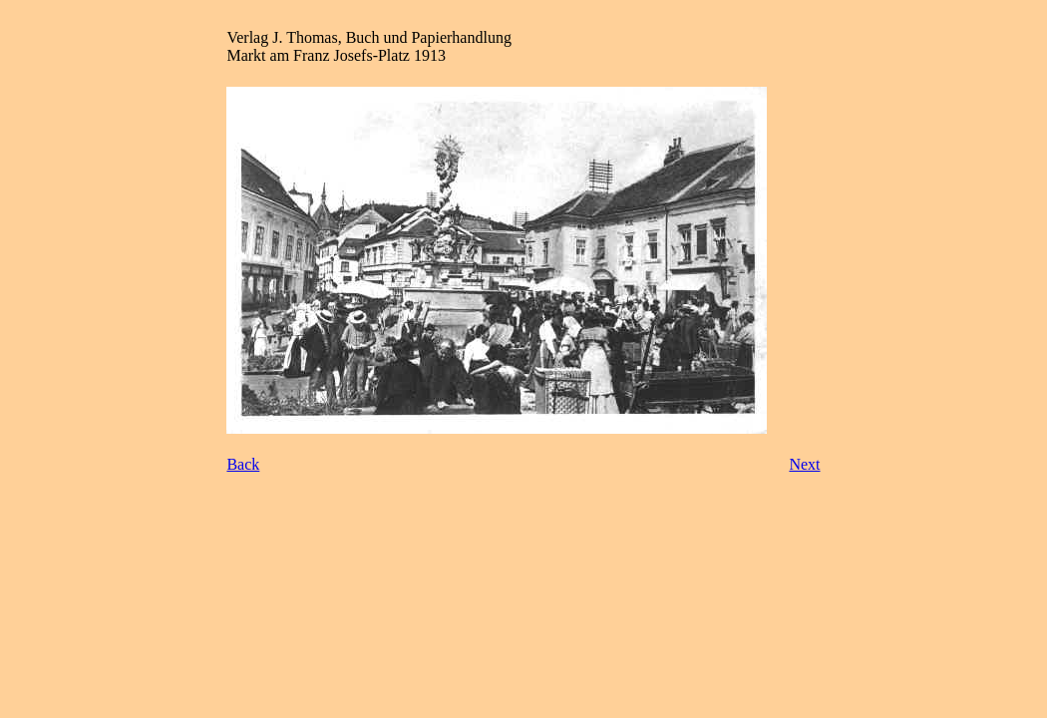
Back (242, 464)
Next (804, 464)
